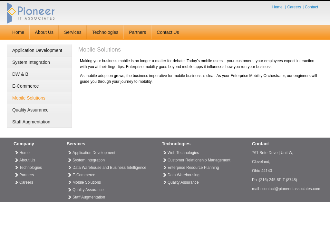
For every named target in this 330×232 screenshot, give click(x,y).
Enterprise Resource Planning (193, 167)
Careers (294, 7)
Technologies (105, 32)
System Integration (31, 62)
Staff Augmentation (31, 121)
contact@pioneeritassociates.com (291, 189)
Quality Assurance (30, 109)
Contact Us (168, 32)
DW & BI (21, 74)
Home (277, 7)
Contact (311, 7)
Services (73, 32)
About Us (44, 32)
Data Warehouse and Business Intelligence (109, 167)
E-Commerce (25, 86)
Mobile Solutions (28, 98)
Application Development (37, 50)
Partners (137, 32)
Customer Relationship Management (199, 160)
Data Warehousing (183, 175)
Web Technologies (183, 152)
